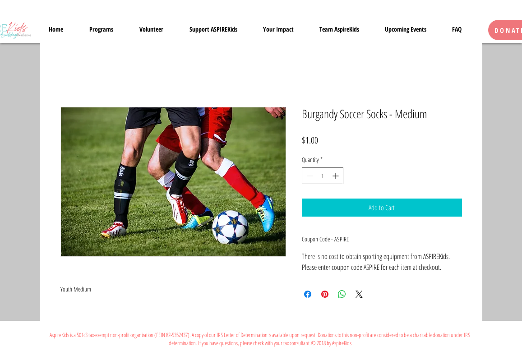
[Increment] (336, 176)
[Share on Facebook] (307, 294)
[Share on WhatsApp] (342, 294)
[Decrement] (308, 176)
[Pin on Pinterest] (324, 294)
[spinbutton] (322, 176)
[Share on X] (359, 294)
